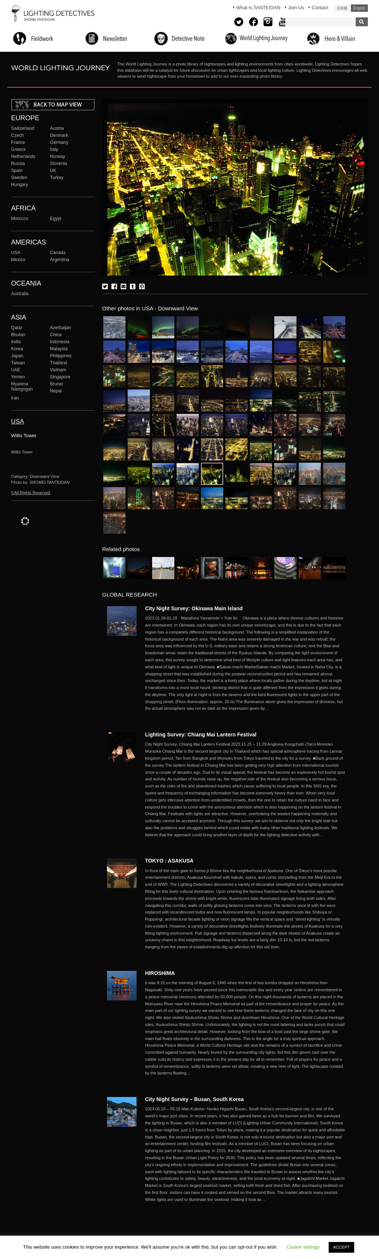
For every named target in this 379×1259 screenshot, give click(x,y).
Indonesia (59, 341)
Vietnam (58, 369)
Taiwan (18, 362)
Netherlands (23, 156)
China (56, 334)
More (245, 663)
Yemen (18, 376)
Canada (58, 252)
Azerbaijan (60, 327)
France (18, 142)
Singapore (60, 376)
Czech (17, 135)
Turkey (56, 177)
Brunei (56, 384)
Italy (54, 149)
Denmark (59, 135)
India (16, 341)
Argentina (59, 259)
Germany (59, 142)
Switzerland (22, 128)
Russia (18, 163)
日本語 (342, 8)
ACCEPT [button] (341, 1247)
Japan (17, 355)
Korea (17, 348)
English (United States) (359, 8)
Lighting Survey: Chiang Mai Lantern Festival (200, 734)
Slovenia (58, 163)
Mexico (18, 259)
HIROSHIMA (160, 973)
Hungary (19, 184)
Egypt (55, 218)
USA (15, 252)
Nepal (56, 391)
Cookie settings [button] (302, 1247)
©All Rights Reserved (30, 492)
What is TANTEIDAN (258, 7)
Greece (18, 149)
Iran (15, 398)
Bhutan (18, 334)
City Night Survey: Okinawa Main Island (194, 608)
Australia (19, 293)
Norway (57, 156)
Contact (320, 7)
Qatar (16, 327)
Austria (57, 128)
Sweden (19, 177)
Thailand (58, 362)
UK (53, 170)
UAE (15, 369)
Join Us (296, 7)
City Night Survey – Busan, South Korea (194, 1099)
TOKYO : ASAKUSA (169, 861)
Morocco (19, 218)
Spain (17, 170)
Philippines (60, 355)
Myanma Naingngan (22, 386)
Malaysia (59, 348)
